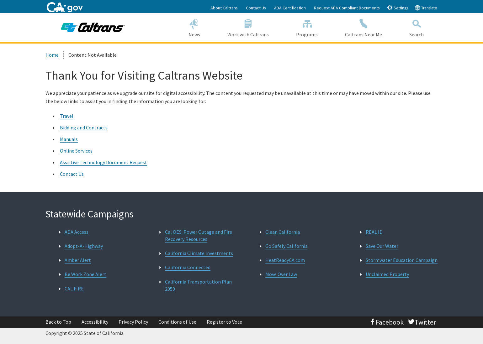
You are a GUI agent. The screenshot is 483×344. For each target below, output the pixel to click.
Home (52, 55)
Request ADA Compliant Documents (347, 8)
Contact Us (256, 8)
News (194, 27)
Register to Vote (224, 322)
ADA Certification (290, 8)
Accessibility (95, 322)
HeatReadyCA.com (285, 260)
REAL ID (374, 232)
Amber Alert (78, 260)
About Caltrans (224, 8)
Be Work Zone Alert (85, 274)
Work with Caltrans (248, 27)
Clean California (282, 232)
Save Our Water (382, 246)
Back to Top (58, 322)
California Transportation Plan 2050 (198, 285)
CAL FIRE (74, 288)
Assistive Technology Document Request (103, 162)
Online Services (76, 151)
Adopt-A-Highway (84, 246)
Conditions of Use (177, 322)
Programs (307, 27)
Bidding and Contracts (84, 127)
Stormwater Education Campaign (402, 260)
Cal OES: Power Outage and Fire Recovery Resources (198, 235)
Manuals (69, 139)
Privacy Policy (133, 322)
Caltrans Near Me (364, 27)
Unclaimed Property (387, 274)
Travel (66, 116)
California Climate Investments (199, 253)
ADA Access (76, 232)
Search (417, 27)
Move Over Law (281, 274)
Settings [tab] (397, 8)
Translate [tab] (426, 8)
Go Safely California (286, 246)
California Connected (187, 267)
